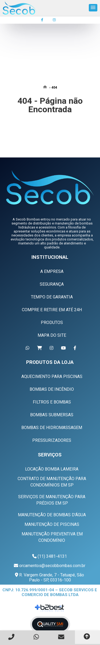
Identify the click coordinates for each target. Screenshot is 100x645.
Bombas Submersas (51, 414)
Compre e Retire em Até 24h (52, 309)
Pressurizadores (51, 440)
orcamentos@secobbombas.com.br (52, 565)
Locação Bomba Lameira (51, 469)
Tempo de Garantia (52, 296)
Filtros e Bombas (52, 402)
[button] (93, 7)
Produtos (52, 322)
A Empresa (51, 271)
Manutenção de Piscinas (52, 524)
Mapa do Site (52, 335)
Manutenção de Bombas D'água (52, 514)
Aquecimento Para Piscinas (51, 376)
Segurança (52, 284)
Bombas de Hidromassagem (51, 427)
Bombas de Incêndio (52, 389)
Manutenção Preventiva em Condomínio (52, 537)
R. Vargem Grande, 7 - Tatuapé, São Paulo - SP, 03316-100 (51, 577)
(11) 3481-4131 (52, 556)
